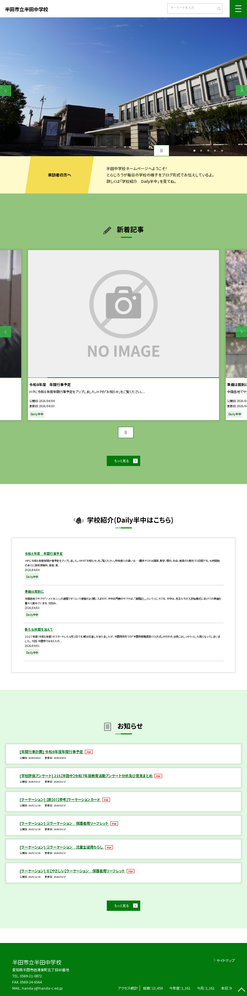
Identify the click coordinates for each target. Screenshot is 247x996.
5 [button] (222, 151)
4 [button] (215, 151)
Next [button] (241, 90)
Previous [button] (5, 90)
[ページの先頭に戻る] (241, 990)
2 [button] (201, 151)
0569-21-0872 (31, 975)
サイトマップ (225, 960)
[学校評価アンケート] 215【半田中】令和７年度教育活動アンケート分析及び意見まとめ (86, 775)
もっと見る (121, 460)
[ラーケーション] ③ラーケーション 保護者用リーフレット (64, 823)
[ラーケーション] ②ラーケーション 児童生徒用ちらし (62, 846)
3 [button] (208, 151)
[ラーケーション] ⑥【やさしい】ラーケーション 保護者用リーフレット (73, 870)
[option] (123, 86)
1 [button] (194, 151)
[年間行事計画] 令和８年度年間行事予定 (52, 751)
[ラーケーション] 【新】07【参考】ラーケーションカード (60, 799)
